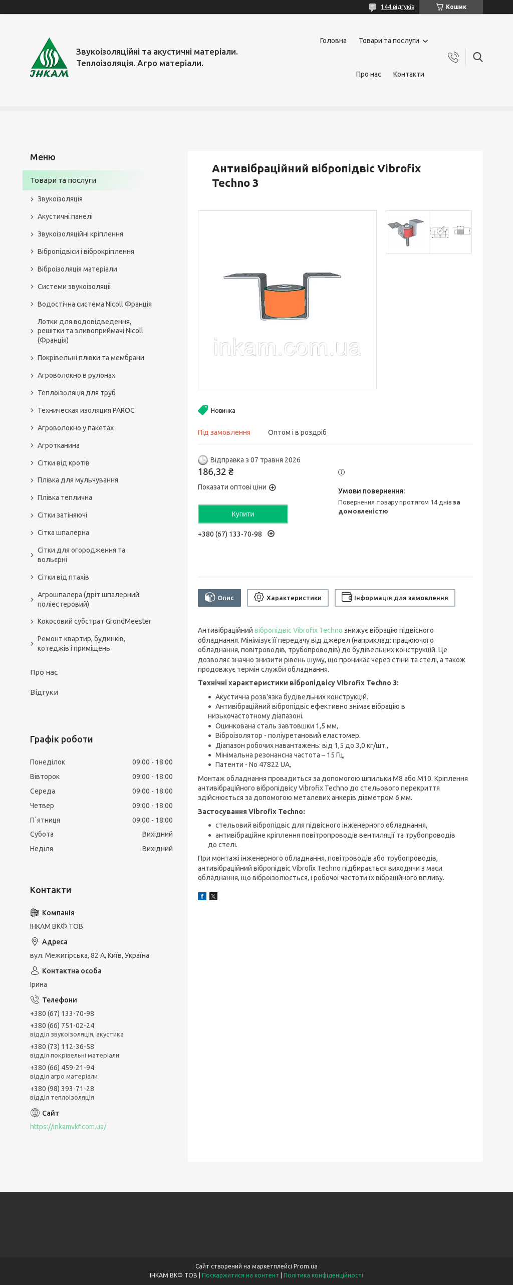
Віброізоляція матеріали (77, 269)
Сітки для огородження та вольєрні (81, 555)
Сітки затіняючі (62, 515)
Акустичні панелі (65, 216)
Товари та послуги (389, 41)
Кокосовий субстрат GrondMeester (94, 621)
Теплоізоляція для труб (77, 393)
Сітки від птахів (63, 577)
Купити (243, 514)
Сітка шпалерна (63, 533)
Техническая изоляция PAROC (86, 410)
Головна (333, 41)
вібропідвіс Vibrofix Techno (298, 630)
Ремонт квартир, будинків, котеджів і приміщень (81, 643)
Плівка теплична (65, 497)
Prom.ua (306, 1266)
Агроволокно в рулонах (76, 375)
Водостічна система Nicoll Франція (95, 304)
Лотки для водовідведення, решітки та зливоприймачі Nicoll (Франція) (90, 331)
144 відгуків (397, 7)
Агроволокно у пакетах (76, 428)
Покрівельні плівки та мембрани (91, 358)
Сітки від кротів (64, 463)
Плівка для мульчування (78, 480)
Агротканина (59, 445)
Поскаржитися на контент (240, 1275)
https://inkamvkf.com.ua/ (68, 1127)
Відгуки (44, 692)
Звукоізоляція (60, 199)
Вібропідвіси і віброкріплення (86, 251)
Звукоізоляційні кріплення (80, 234)
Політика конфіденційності (323, 1275)
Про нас (368, 74)
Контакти (408, 74)
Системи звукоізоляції (74, 287)
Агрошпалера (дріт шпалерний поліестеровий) (88, 599)
